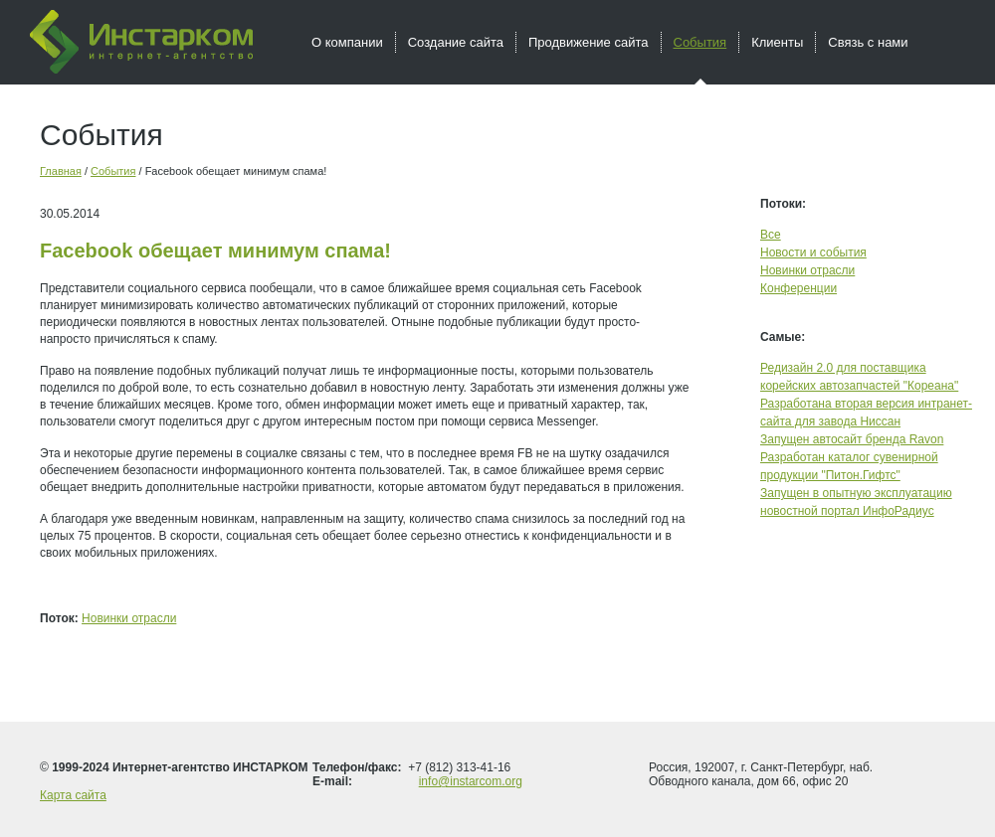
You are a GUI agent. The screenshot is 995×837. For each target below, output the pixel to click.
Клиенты (777, 42)
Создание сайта (455, 42)
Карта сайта (73, 795)
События (113, 171)
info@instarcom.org (470, 781)
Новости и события (813, 252)
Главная (61, 171)
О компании (347, 42)
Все (770, 235)
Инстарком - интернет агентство (141, 42)
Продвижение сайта (588, 42)
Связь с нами (867, 42)
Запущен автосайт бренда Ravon (851, 439)
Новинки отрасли (129, 618)
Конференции (798, 288)
